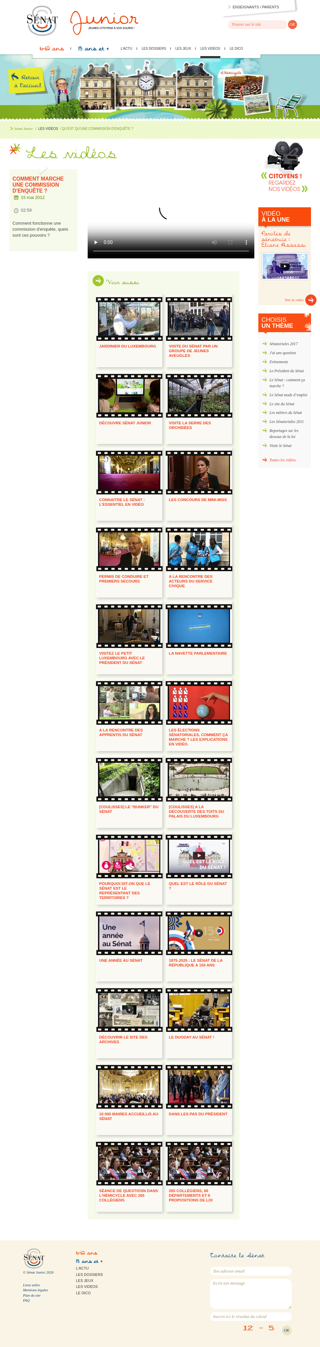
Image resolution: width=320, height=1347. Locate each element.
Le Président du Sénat (287, 371)
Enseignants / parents (256, 7)
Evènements (279, 362)
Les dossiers (154, 48)
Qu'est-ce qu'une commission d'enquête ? (171, 212)
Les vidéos (210, 48)
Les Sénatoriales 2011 (287, 422)
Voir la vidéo (294, 300)
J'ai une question (283, 353)
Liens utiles (31, 1285)
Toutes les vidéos (283, 460)
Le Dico (236, 48)
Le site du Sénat (282, 404)
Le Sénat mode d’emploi (288, 395)
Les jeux (183, 48)
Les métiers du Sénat (286, 413)
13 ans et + (93, 50)
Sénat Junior (23, 129)
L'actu (126, 48)
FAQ (26, 1300)
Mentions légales (35, 1290)
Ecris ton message (251, 1294)
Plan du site (32, 1295)
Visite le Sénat (281, 446)
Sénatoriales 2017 (284, 344)
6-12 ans (52, 50)
